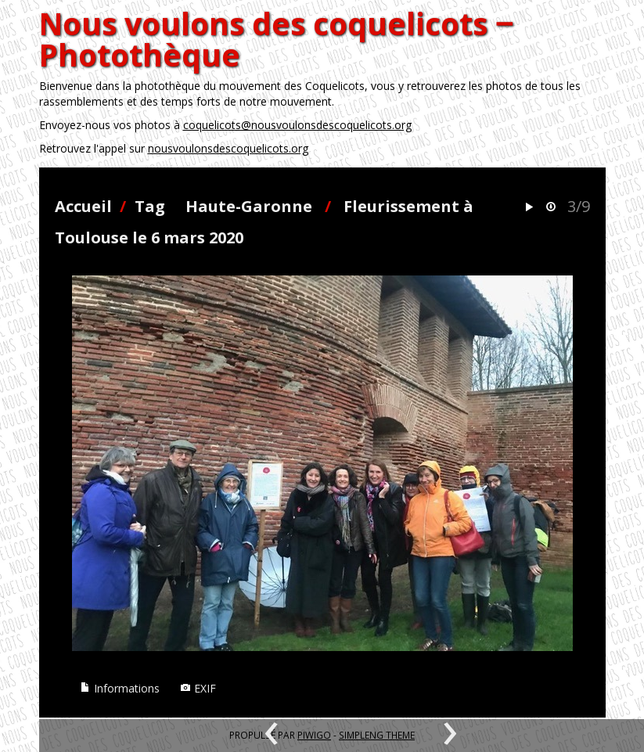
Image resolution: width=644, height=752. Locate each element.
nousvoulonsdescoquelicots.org (228, 148)
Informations (120, 688)
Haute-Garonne (248, 206)
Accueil (83, 206)
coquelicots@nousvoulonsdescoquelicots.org (297, 124)
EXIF (198, 688)
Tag (150, 206)
